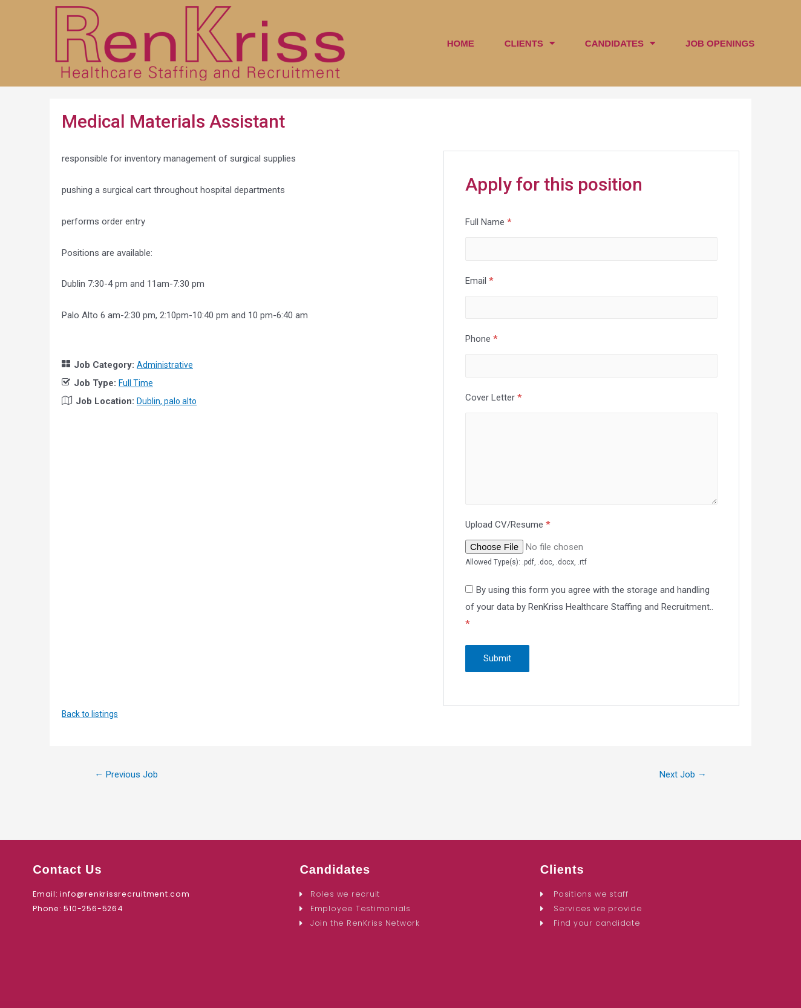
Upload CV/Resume (507, 538)
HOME (460, 43)
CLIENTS (530, 43)
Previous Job (130, 789)
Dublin (148, 401)
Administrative (165, 364)
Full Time (136, 383)
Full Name (488, 222)
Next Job (680, 789)
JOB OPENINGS (719, 43)
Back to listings (92, 727)
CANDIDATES (620, 43)
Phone (481, 343)
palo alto (182, 401)
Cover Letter (493, 404)
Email (479, 282)
